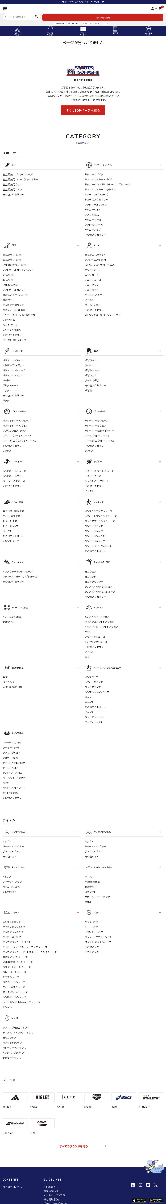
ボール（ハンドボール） (15, 478)
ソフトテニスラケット (96, 258)
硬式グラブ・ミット (12, 253)
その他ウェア (10, 849)
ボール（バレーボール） (97, 433)
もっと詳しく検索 (103, 17)
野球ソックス (9, 1029)
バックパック (91, 914)
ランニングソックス (95, 532)
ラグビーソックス (12, 1049)
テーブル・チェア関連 (14, 756)
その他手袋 (9, 318)
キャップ (89, 696)
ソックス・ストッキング (14, 339)
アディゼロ (59, 23)
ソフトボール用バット (14, 288)
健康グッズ (9, 617)
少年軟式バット (11, 283)
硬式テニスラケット (95, 253)
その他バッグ (92, 939)
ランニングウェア (94, 522)
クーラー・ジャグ (11, 741)
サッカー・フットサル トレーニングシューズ (107, 183)
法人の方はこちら (12, 1178)
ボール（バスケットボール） (17, 433)
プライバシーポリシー (55, 1195)
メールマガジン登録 (54, 1186)
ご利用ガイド (50, 1178)
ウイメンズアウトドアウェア (99, 617)
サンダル (7, 999)
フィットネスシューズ (14, 979)
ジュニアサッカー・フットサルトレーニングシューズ (30, 944)
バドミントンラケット (13, 358)
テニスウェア (92, 288)
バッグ (6, 398)
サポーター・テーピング (97, 889)
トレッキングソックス (14, 1044)
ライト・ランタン (11, 786)
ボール (88, 869)
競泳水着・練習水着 (13, 507)
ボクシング (9, 676)
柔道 (5, 671)
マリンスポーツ (11, 537)
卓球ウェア (91, 373)
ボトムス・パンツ (11, 844)
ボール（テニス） (93, 303)
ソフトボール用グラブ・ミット (18, 268)
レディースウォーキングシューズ (20, 572)
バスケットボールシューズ (17, 418)
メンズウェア (91, 671)
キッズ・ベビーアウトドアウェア (101, 622)
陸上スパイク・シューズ (15, 984)
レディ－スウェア (94, 676)
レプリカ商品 (92, 214)
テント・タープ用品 (13, 766)
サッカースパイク (94, 173)
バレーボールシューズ (97, 418)
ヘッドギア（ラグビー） (96, 478)
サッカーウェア (93, 209)
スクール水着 (10, 517)
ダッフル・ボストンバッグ (98, 934)
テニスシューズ (93, 278)
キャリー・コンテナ (12, 736)
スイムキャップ (10, 522)
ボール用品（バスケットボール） (20, 438)
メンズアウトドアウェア (97, 612)
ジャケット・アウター (13, 839)
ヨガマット (90, 572)
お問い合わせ (50, 1182)
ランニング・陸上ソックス (16, 1019)
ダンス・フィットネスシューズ (100, 587)
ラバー (88, 363)
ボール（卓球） (92, 378)
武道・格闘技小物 (12, 681)
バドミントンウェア (13, 373)
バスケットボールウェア (15, 423)
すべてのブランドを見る (74, 1138)
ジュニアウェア (93, 681)
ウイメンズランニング (14, 919)
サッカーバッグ (93, 229)
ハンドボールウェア (13, 473)
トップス (7, 834)
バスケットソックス (13, 1034)
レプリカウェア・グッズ (15, 428)
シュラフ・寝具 (10, 751)
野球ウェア (9, 298)
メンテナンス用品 (12, 328)
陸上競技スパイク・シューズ (18, 173)
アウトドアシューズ (95, 632)
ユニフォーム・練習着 (14, 308)
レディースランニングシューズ (101, 512)
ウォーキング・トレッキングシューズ (21, 994)
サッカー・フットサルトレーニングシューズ (25, 939)
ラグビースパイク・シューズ (99, 467)
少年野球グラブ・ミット (15, 263)
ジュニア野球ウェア (13, 303)
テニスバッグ (92, 283)
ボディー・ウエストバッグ (98, 929)
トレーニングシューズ (96, 193)
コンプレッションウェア (97, 686)
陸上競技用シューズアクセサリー (21, 178)
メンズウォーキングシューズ (18, 567)
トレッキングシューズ (96, 637)
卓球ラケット (91, 358)
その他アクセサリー (13, 193)
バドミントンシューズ (91, 23)
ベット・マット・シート (14, 781)
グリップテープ (93, 268)
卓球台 (88, 388)
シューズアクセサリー (96, 198)
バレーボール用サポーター (99, 428)
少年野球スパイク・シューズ (18, 954)
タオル (88, 894)
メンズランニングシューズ (98, 507)
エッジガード (92, 273)
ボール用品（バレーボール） (100, 438)
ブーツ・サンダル (94, 716)
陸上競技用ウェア (12, 183)
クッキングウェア (12, 746)
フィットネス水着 (12, 512)
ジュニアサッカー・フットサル (100, 188)
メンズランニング (12, 914)
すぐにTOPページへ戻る (83, 110)
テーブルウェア (11, 761)
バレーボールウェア (95, 423)
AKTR (105, 23)
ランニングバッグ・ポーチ (98, 542)
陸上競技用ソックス (13, 188)
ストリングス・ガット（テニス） (100, 263)
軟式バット (8, 278)
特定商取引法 (51, 1191)
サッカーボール (93, 219)
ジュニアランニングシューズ (100, 517)
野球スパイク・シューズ (15, 293)
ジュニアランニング (13, 924)
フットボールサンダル (96, 203)
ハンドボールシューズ (14, 467)
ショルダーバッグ (94, 924)
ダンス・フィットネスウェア (99, 582)
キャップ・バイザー (94, 293)
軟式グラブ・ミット (12, 258)
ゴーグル (7, 527)
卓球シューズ (92, 368)
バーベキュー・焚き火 (14, 771)
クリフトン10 (73, 23)
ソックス (89, 298)
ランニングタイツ (94, 527)
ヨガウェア (90, 567)
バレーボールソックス (14, 1039)
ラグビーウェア (93, 473)
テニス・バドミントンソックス (18, 1024)
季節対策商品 (92, 874)
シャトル (7, 378)
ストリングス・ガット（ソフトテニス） (103, 313)
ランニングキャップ (95, 537)
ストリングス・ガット (13, 363)
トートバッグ (91, 919)
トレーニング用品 (12, 612)
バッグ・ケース (10, 323)
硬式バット (8, 273)
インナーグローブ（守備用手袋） (20, 313)
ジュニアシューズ (94, 711)
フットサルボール (94, 224)
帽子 (87, 652)
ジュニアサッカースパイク (99, 178)
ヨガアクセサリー (94, 577)
